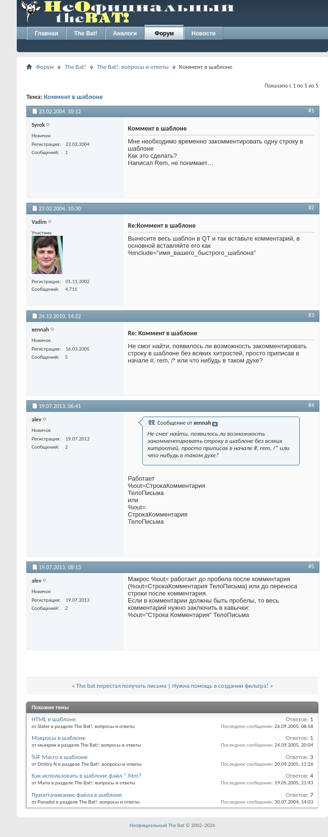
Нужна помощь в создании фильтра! (220, 685)
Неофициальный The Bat (157, 825)
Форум (164, 33)
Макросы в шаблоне (59, 737)
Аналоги (125, 33)
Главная (46, 33)
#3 (311, 315)
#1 (311, 110)
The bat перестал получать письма (121, 685)
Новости (203, 33)
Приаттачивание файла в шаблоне (77, 794)
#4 (311, 405)
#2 (311, 207)
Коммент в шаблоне (73, 97)
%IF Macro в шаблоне (60, 756)
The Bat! (85, 33)
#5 (311, 566)
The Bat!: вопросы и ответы (133, 66)
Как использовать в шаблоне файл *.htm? (86, 775)
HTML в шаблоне (54, 719)
